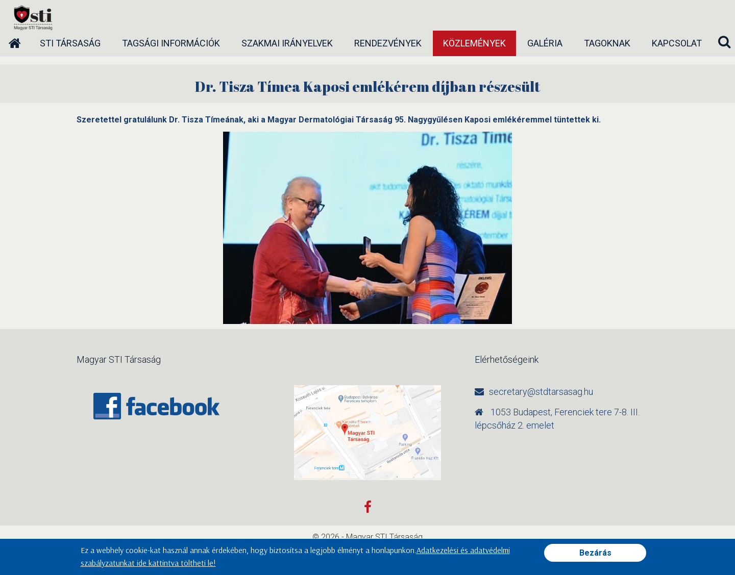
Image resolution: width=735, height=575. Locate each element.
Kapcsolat (677, 43)
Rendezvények (388, 43)
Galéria (544, 43)
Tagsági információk (171, 43)
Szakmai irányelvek (287, 43)
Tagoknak (607, 43)
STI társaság (70, 43)
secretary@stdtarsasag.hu (541, 391)
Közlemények (474, 43)
